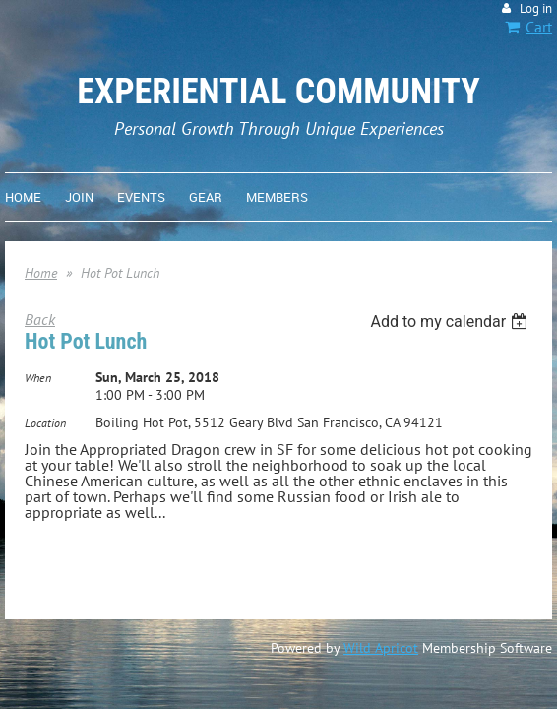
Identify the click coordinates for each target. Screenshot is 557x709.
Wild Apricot (380, 648)
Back (40, 319)
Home (41, 273)
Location (45, 423)
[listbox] (451, 321)
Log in (536, 8)
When (38, 377)
